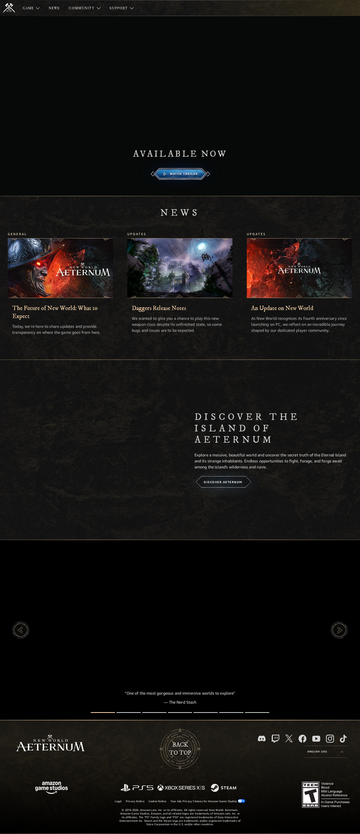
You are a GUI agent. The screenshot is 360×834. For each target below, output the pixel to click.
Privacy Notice (135, 801)
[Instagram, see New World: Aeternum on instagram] (330, 739)
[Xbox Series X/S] (181, 788)
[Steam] (224, 788)
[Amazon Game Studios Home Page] (51, 788)
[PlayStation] (137, 788)
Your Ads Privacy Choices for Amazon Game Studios (208, 801)
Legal (118, 801)
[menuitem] (31, 8)
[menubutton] (326, 751)
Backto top (180, 749)
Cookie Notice (157, 801)
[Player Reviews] (231, 712)
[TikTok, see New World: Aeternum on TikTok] (343, 739)
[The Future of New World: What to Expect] (60, 268)
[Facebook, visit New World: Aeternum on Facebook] (302, 739)
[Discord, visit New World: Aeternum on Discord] (262, 738)
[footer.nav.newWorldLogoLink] (50, 743)
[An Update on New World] (299, 268)
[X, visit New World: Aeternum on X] (289, 738)
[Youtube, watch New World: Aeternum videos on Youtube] (316, 739)
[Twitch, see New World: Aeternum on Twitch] (276, 739)
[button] (21, 630)
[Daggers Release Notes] (179, 268)
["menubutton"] (31, 8)
